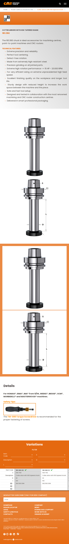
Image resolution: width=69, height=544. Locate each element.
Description (7, 460)
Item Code (5, 455)
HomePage (7, 505)
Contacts (8, 514)
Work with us (40, 512)
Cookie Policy (13, 529)
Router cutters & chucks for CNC (22, 10)
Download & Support (44, 510)
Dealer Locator (10, 507)
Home (5, 10)
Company (39, 505)
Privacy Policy (6, 529)
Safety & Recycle (10, 512)
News (37, 507)
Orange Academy (42, 514)
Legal (5, 510)
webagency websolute (12, 539)
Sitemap (19, 529)
